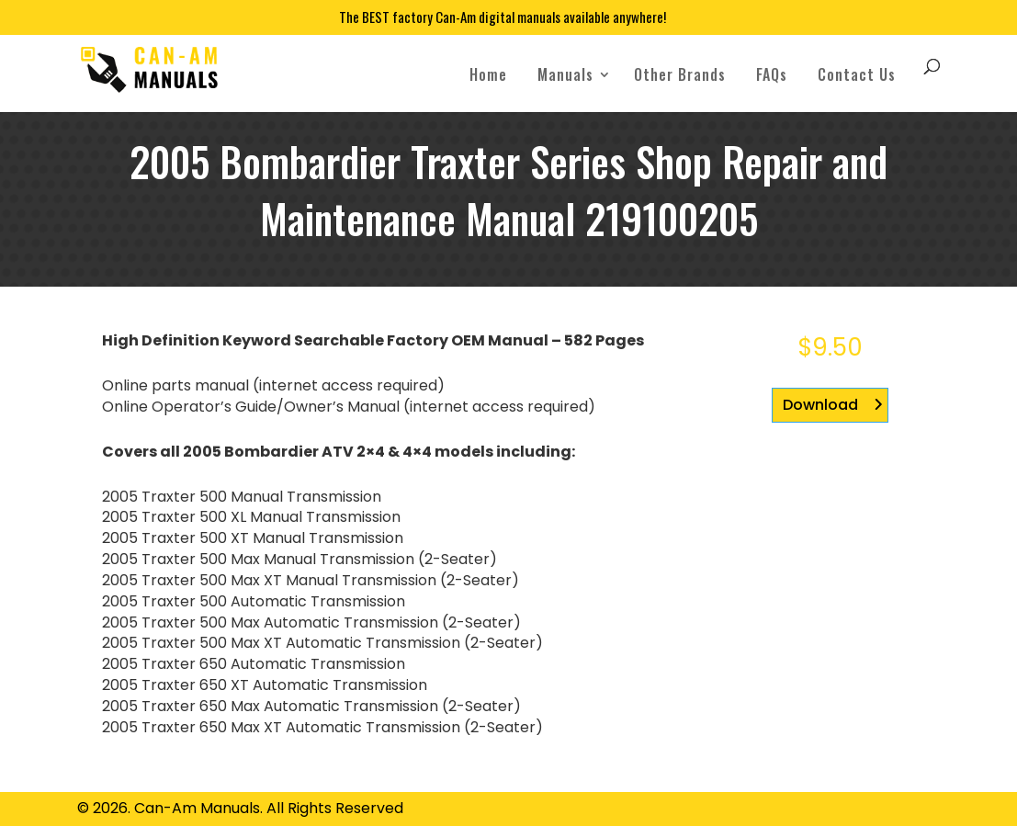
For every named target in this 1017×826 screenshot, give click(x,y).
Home (488, 74)
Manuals (565, 74)
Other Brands (680, 74)
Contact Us (857, 74)
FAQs (771, 74)
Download (820, 404)
